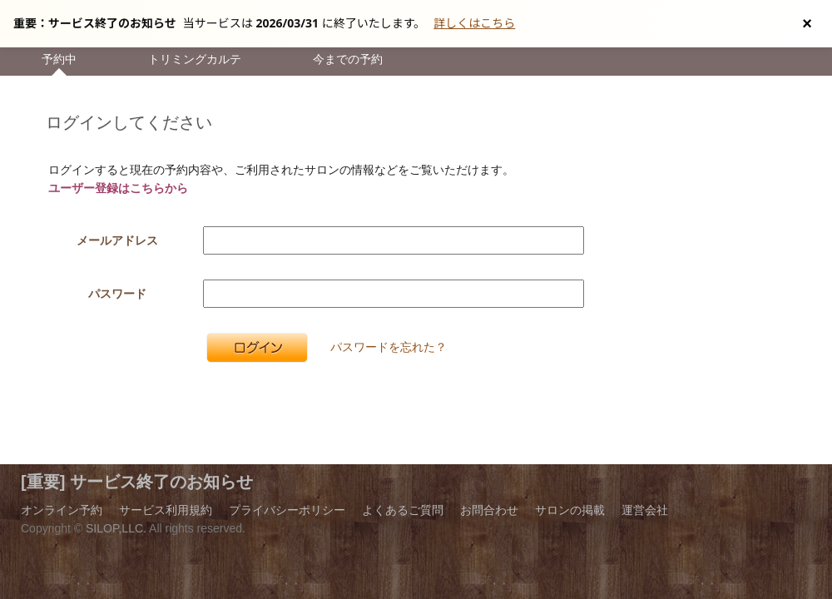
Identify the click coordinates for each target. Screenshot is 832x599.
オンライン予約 (61, 510)
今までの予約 (348, 59)
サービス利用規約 (165, 510)
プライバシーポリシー (287, 510)
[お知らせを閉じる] (807, 23)
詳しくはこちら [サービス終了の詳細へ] (474, 23)
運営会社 (645, 510)
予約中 (59, 59)
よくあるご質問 (402, 510)
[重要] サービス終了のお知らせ (137, 482)
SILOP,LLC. (116, 528)
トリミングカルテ (194, 59)
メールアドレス (117, 240)
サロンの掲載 (570, 510)
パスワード (117, 293)
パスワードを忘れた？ (388, 347)
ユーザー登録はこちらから (118, 188)
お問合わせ (489, 510)
